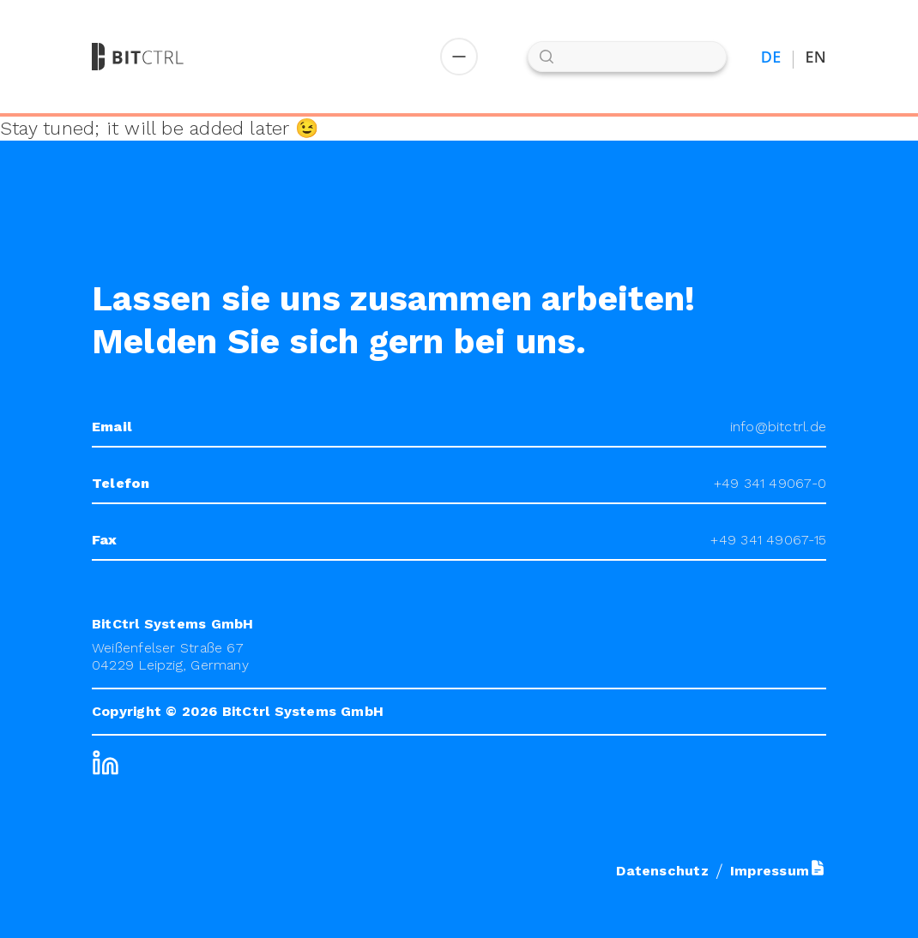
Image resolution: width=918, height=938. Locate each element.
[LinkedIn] (105, 763)
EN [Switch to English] (816, 57)
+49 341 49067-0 (770, 483)
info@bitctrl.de (778, 426)
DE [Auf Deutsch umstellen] (771, 57)
